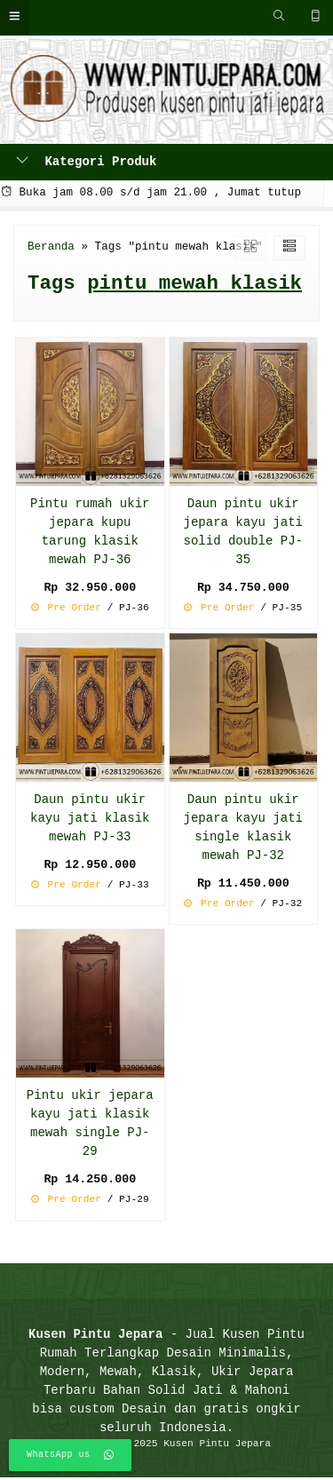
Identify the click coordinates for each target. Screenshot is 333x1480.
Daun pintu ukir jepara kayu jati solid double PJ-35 (243, 532)
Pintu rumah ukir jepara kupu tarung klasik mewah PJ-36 (89, 532)
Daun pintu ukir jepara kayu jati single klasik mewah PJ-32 (243, 828)
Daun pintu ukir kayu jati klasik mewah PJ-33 (89, 819)
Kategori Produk (86, 162)
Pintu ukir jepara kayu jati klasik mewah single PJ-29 (90, 1125)
